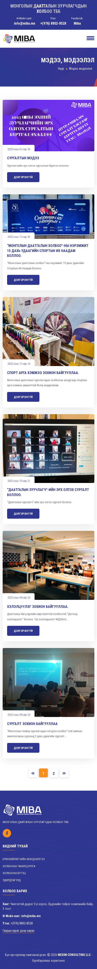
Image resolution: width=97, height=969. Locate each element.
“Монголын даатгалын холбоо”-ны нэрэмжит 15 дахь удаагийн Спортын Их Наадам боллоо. (48, 251)
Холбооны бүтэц (14, 873)
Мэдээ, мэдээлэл (80, 68)
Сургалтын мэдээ (23, 158)
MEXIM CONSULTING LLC (74, 955)
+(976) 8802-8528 (53, 23)
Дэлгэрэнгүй (23, 177)
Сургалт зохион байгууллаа (32, 724)
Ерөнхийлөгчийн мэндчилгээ (24, 859)
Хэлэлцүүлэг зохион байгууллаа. (37, 607)
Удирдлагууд (12, 880)
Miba (77, 23)
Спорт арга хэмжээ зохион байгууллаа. (43, 373)
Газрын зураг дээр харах (18, 930)
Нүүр (61, 68)
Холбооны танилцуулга (19, 866)
